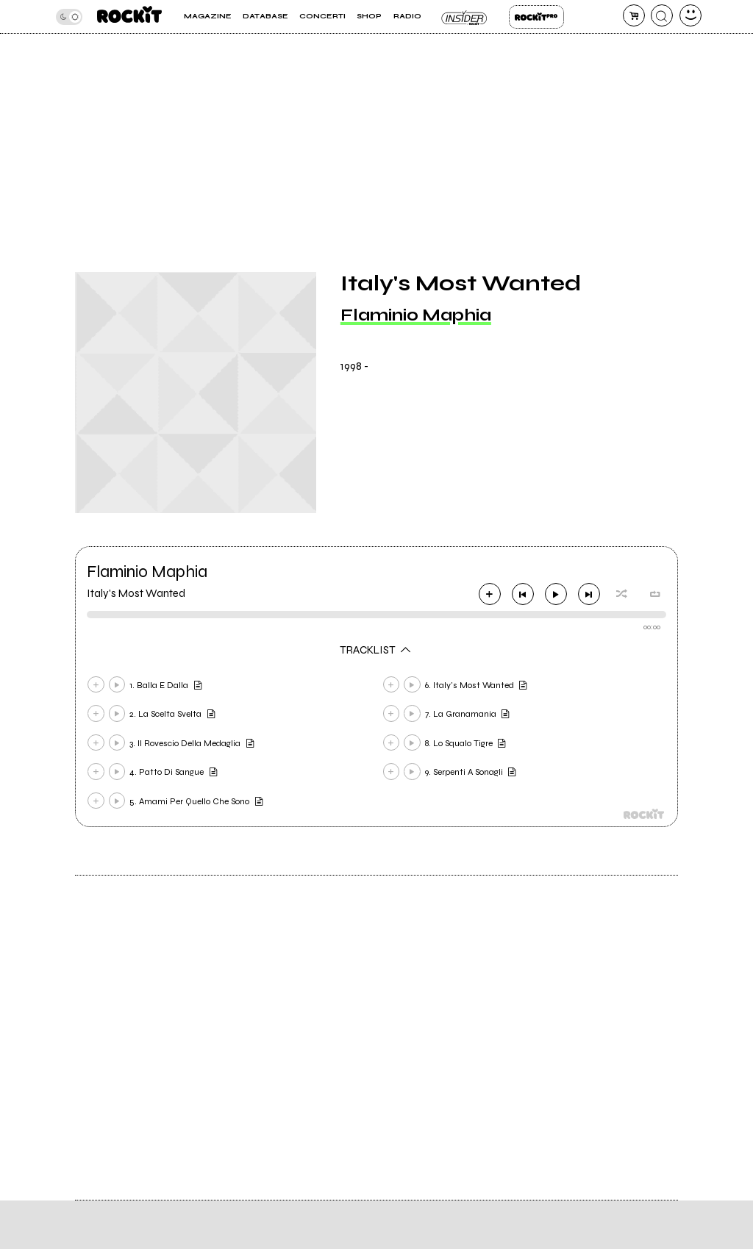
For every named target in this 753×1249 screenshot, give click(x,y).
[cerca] (662, 15)
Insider (465, 17)
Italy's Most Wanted (136, 593)
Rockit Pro (536, 17)
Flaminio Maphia (415, 315)
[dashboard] (690, 15)
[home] (129, 16)
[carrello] (634, 15)
